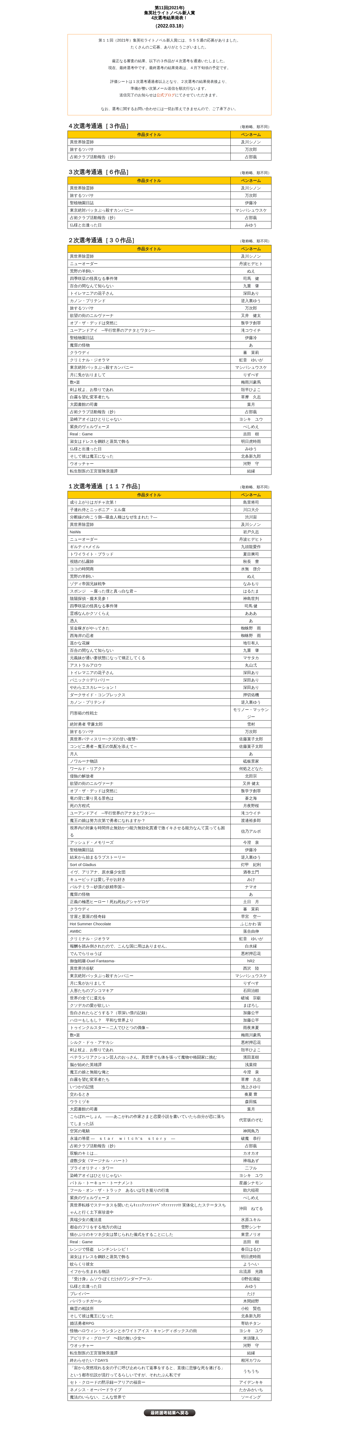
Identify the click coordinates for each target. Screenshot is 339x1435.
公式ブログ (166, 95)
